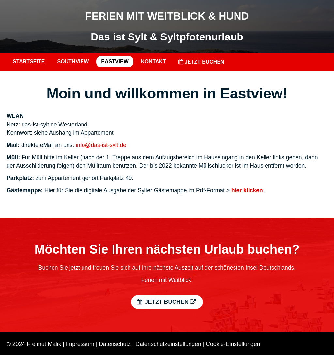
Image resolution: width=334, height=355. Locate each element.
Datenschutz (115, 344)
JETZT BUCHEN (201, 62)
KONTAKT (153, 61)
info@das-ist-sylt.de (101, 145)
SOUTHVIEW (73, 61)
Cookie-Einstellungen (233, 344)
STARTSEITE (29, 61)
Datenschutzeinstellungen (168, 344)
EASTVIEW (115, 61)
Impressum (80, 344)
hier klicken (247, 190)
